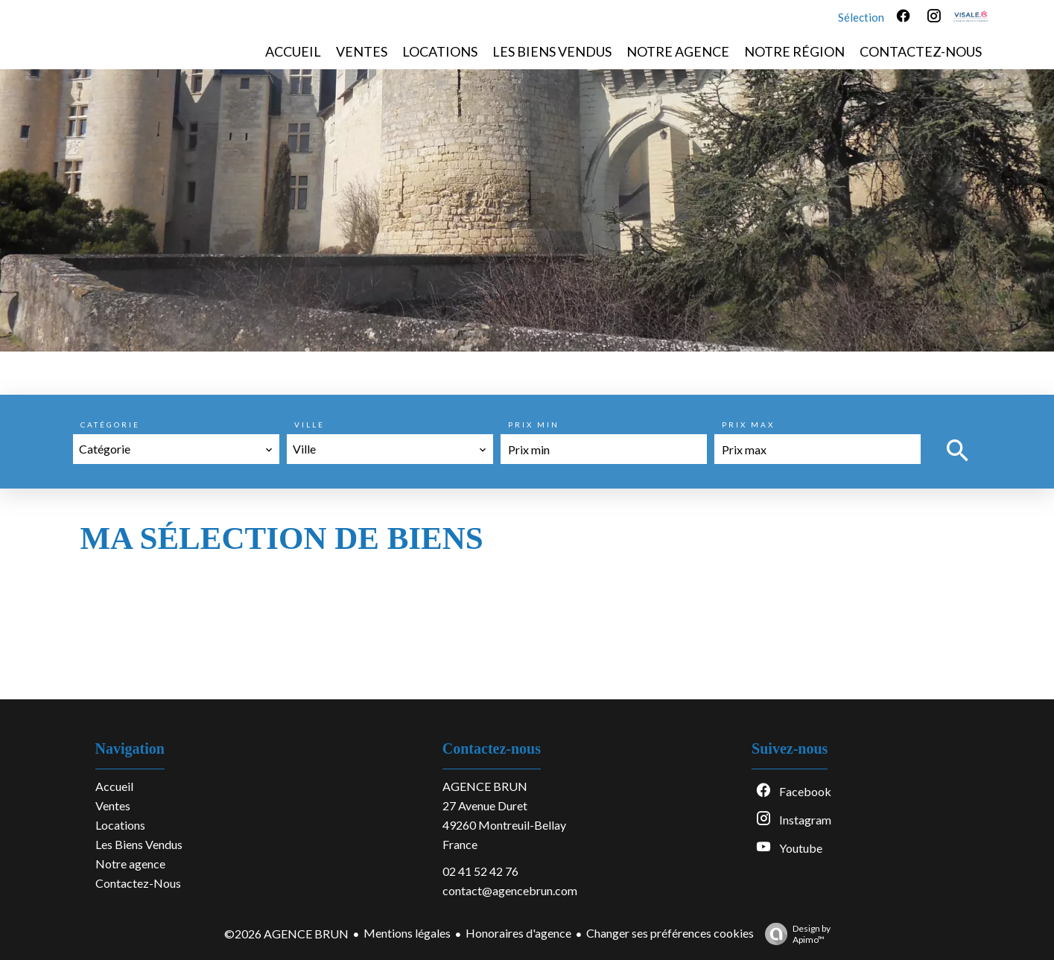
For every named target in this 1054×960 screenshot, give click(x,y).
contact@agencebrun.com (509, 890)
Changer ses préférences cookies (670, 933)
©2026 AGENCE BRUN (286, 933)
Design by (794, 934)
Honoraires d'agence (518, 933)
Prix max (748, 424)
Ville (309, 424)
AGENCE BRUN (484, 786)
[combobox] (176, 449)
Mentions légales (407, 933)
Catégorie (110, 424)
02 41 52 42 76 (480, 871)
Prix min (533, 424)
